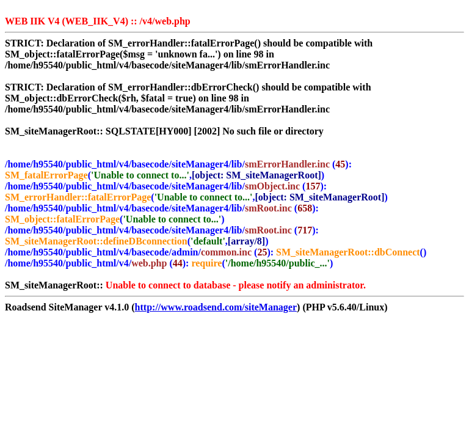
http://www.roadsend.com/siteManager (216, 307)
